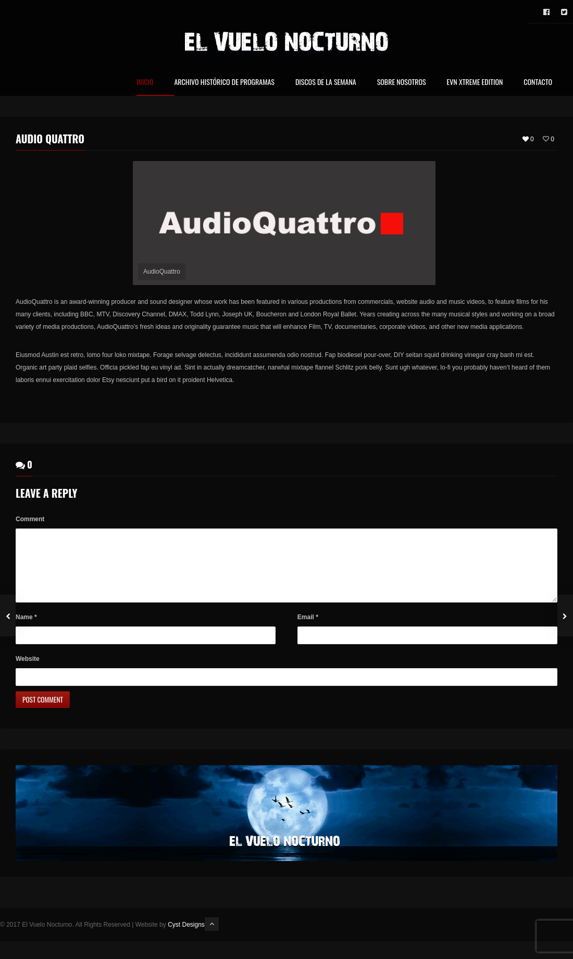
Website (28, 671)
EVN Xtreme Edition (475, 82)
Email (307, 630)
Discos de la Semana (325, 82)
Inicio (145, 82)
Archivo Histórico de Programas (224, 82)
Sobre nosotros (401, 82)
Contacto (538, 82)
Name (26, 630)
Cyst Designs (186, 937)
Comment (30, 519)
